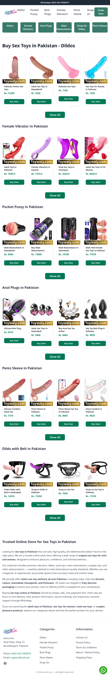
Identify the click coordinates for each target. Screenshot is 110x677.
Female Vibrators (62, 12)
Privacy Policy (83, 642)
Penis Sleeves (100, 25)
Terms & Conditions (86, 647)
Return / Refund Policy (88, 652)
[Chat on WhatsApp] (103, 670)
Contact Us (81, 637)
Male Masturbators (64, 27)
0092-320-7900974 (21, 653)
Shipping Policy (84, 657)
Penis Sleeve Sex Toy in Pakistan (68, 410)
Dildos (21, 10)
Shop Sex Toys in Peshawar (66, 168)
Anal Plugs (46, 25)
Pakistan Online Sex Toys (13, 88)
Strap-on (90, 12)
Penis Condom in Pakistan (94, 410)
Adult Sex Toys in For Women (96, 168)
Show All (55, 115)
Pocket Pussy (34, 12)
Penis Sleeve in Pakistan (38, 410)
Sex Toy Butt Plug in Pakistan (95, 330)
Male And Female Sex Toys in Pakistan (95, 249)
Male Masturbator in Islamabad (68, 249)
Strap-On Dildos (82, 27)
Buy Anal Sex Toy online (67, 330)
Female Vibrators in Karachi (40, 168)
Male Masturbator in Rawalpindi (14, 249)
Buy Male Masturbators (38, 249)
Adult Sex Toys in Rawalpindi (39, 88)
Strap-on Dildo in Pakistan (39, 491)
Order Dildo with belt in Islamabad (12, 491)
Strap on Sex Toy (66, 489)
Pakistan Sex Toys (67, 86)
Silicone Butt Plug (12, 328)
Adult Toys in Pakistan (10, 168)
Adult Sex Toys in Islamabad (39, 330)
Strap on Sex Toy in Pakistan (95, 491)
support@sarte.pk (20, 657)
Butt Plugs (47, 12)
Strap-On (44, 662)
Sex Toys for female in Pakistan (95, 88)
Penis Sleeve (77, 12)
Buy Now (14, 101)
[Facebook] (18, 663)
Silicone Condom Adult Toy (12, 410)
